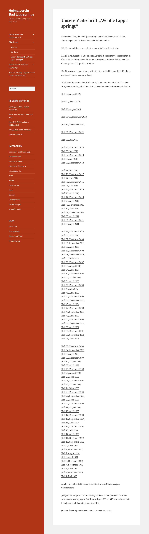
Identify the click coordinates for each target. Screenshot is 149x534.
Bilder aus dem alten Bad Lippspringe (18, 66)
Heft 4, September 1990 (72, 464)
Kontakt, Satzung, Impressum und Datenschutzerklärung (22, 73)
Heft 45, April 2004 (70, 304)
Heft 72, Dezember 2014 (72, 197)
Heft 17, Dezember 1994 (72, 415)
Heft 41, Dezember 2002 (72, 319)
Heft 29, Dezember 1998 (72, 369)
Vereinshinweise (15, 209)
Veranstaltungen (15, 204)
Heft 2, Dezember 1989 (72, 472)
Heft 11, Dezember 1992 (72, 438)
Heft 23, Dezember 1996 (72, 392)
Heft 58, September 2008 (72, 254)
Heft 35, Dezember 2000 (72, 346)
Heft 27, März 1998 (70, 377)
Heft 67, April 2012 (70, 216)
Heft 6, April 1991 (69, 457)
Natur (11, 190)
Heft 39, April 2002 (70, 327)
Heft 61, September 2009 (72, 243)
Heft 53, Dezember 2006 (72, 273)
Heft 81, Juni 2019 (69, 159)
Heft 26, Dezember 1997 (72, 380)
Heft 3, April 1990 (69, 468)
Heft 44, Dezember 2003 (72, 308)
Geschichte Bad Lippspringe (19, 152)
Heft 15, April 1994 (70, 422)
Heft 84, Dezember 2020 (72, 147)
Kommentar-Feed (15, 236)
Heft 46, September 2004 (72, 300)
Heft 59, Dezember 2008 (72, 250)
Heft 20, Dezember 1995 (72, 403)
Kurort (11, 181)
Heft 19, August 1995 (71, 407)
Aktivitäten (13, 42)
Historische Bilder (16, 161)
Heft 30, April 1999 (70, 365)
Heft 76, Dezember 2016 (72, 182)
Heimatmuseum (15, 157)
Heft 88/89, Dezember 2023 (74, 117)
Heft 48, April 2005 (70, 293)
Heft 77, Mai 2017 (69, 178)
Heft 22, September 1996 (72, 396)
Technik (12, 195)
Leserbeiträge (14, 185)
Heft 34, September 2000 (72, 350)
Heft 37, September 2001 (72, 335)
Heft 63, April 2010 (70, 235)
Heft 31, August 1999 (71, 361)
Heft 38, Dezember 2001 (72, 331)
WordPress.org (14, 241)
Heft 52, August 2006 (71, 277)
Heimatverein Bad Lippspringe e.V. (16, 35)
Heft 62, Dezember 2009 (72, 239)
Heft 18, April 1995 (70, 411)
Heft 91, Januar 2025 (70, 101)
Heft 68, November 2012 (72, 212)
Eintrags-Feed (14, 231)
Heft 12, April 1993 (70, 434)
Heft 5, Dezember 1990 (72, 461)
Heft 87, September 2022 (72, 124)
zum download (84, 75)
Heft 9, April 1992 (69, 445)
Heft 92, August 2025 (71, 94)
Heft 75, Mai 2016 (69, 185)
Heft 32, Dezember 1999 (72, 358)
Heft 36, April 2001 (70, 338)
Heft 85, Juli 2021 (69, 140)
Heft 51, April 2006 (70, 281)
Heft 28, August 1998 (71, 373)
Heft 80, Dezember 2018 (72, 162)
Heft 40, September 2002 (72, 323)
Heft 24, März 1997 (70, 388)
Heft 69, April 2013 (70, 208)
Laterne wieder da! (16, 135)
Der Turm (14, 52)
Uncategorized (14, 200)
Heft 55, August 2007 (71, 266)
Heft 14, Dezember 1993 (72, 426)
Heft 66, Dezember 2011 (72, 220)
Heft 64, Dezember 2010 (72, 231)
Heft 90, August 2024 (71, 109)
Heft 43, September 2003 (72, 312)
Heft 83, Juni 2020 (69, 151)
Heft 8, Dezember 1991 (72, 449)
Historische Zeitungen (17, 166)
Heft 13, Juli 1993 (69, 430)
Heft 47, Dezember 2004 (72, 296)
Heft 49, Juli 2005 (69, 289)
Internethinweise (15, 171)
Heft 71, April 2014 (70, 201)
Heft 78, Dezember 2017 (72, 174)
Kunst (11, 176)
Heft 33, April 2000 (70, 354)
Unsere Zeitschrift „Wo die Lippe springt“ (21, 58)
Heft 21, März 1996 (70, 399)
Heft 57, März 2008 (70, 258)
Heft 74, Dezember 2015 (72, 189)
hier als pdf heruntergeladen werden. (83, 503)
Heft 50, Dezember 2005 (72, 285)
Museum (14, 47)
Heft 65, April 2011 (70, 224)
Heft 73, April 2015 (70, 193)
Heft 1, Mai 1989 (69, 476)
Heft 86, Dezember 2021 (72, 132)
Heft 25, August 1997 (71, 384)
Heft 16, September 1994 (72, 419)
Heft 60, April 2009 (70, 247)
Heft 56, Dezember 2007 (72, 262)
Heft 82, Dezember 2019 (72, 155)
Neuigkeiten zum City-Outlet (20, 130)
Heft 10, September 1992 (72, 442)
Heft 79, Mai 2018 (69, 170)
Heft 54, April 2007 (70, 270)
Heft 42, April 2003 (70, 315)
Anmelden (13, 227)
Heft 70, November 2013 (72, 205)
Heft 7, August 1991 (70, 453)
